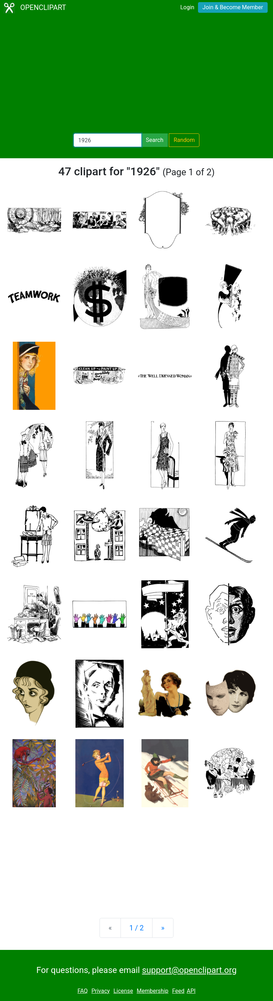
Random (184, 140)
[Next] (162, 928)
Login (187, 7)
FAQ (82, 991)
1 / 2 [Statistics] (136, 928)
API (191, 991)
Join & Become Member (233, 7)
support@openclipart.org (189, 970)
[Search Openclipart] (107, 140)
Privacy (100, 991)
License (123, 991)
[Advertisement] (136, 74)
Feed (178, 991)
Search (154, 140)
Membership (152, 991)
